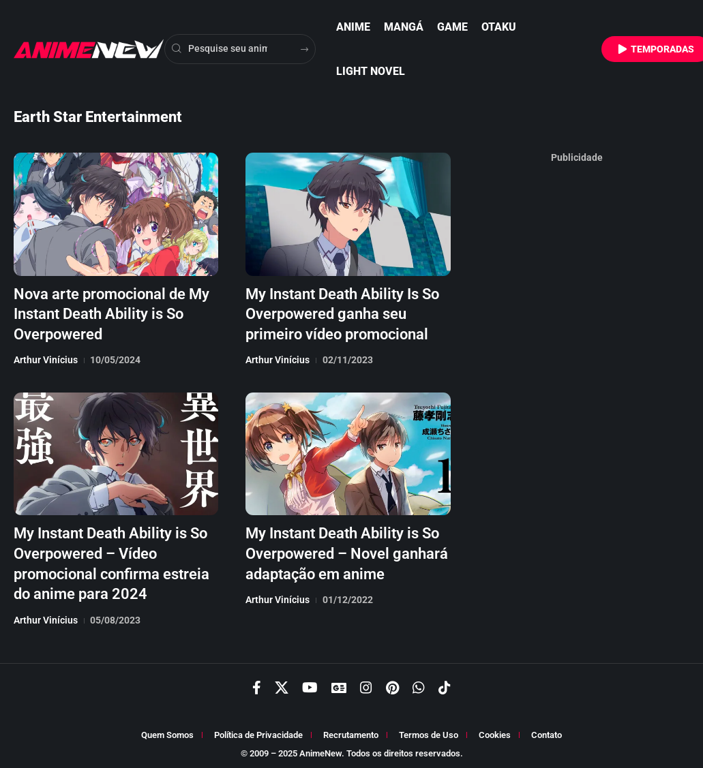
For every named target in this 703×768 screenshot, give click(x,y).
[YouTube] (310, 684)
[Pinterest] (392, 684)
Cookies (495, 731)
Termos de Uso (428, 731)
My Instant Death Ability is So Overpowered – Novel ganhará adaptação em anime (346, 550)
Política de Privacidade (258, 731)
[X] (281, 684)
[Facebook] (257, 684)
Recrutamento (350, 731)
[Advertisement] (577, 373)
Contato (546, 731)
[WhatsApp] (418, 684)
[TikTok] (444, 684)
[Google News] (339, 684)
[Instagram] (366, 684)
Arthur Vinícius (46, 357)
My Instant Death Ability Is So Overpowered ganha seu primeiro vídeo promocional (342, 313)
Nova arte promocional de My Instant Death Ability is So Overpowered (111, 313)
